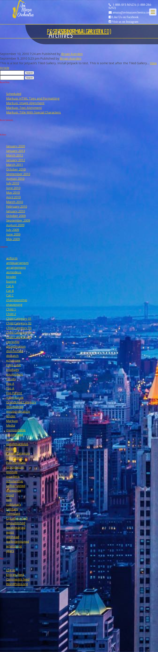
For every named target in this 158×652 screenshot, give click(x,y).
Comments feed (17, 579)
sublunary (13, 504)
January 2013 (15, 151)
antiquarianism (17, 263)
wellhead (12, 537)
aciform (11, 258)
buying (11, 281)
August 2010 (15, 179)
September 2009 (18, 220)
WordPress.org (17, 584)
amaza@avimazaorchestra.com (131, 12)
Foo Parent (14, 393)
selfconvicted (15, 486)
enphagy (12, 370)
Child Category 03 (18, 328)
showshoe (13, 490)
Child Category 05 (18, 337)
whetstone (14, 546)
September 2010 (18, 174)
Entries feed (15, 575)
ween (10, 532)
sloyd (10, 495)
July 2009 (12, 230)
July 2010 (12, 183)
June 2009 (13, 234)
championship (16, 300)
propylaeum (15, 467)
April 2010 (13, 197)
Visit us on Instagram (125, 21)
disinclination (16, 346)
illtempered (14, 407)
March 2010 (14, 202)
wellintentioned (17, 541)
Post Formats (16, 462)
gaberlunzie (15, 397)
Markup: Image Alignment (25, 103)
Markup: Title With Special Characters (33, 112)
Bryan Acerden (72, 54)
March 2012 (14, 155)
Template (13, 514)
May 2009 (13, 239)
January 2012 (15, 160)
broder (11, 277)
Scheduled (13, 94)
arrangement (16, 267)
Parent (11, 449)
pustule (11, 472)
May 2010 (13, 192)
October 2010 (16, 169)
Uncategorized (16, 518)
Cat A (10, 286)
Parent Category (18, 453)
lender (11, 416)
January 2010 (15, 211)
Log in (10, 570)
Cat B (10, 291)
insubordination (18, 411)
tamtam (12, 509)
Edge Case (13, 365)
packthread (14, 435)
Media (10, 425)
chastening (14, 305)
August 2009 (15, 225)
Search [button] (29, 73)
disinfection (14, 351)
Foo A (10, 384)
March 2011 (14, 165)
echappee (13, 360)
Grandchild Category (21, 402)
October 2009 (16, 216)
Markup (12, 421)
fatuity (11, 379)
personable (14, 458)
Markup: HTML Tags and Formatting (33, 98)
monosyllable (16, 430)
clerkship (12, 342)
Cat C (10, 295)
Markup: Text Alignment (24, 108)
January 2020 (15, 146)
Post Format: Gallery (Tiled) (79, 31)
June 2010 (13, 188)
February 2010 (16, 206)
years (10, 551)
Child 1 (11, 309)
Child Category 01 (18, 318)
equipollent (14, 374)
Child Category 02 (18, 323)
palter (10, 439)
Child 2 (11, 314)
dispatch (12, 356)
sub (9, 500)
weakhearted (15, 528)
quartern (12, 476)
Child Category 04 (18, 332)
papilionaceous (17, 444)
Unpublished (15, 523)
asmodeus (13, 272)
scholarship (14, 481)
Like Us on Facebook (125, 17)
